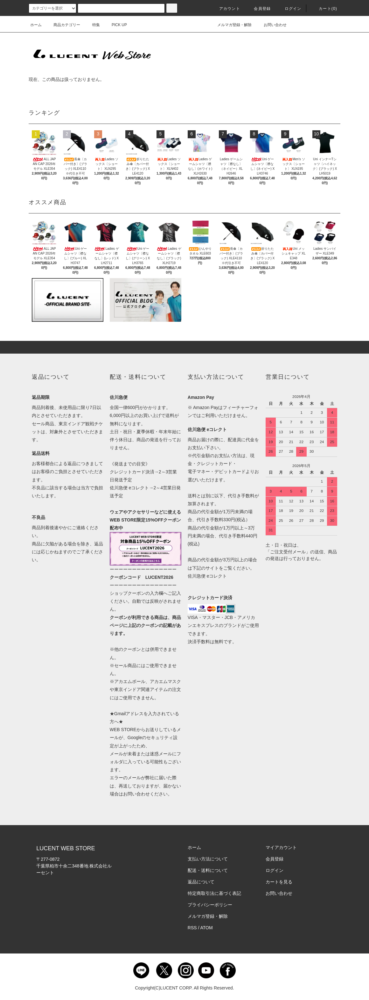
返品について (201, 881)
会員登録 (258, 8)
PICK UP (115, 25)
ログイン (289, 8)
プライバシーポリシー (210, 904)
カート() (324, 8)
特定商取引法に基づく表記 (214, 893)
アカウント (226, 8)
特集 (92, 25)
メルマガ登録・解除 (231, 25)
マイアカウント (281, 847)
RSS (192, 927)
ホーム (36, 25)
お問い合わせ (271, 25)
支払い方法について (208, 858)
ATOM (206, 927)
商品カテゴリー (63, 25)
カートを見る (279, 881)
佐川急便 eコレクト (207, 576)
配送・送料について (208, 870)
